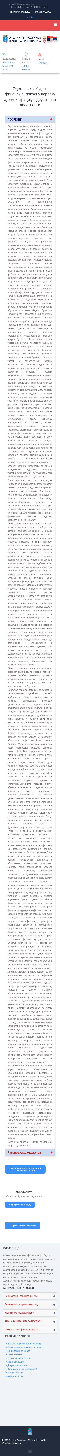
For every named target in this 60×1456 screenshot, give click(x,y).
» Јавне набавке (14, 1354)
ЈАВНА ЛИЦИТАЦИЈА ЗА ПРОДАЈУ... (24, 1321)
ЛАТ (46, 63)
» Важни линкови (14, 1372)
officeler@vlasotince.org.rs (21, 4)
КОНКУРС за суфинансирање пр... (22, 1329)
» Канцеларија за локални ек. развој (24, 1347)
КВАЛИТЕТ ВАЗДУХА (20, 12)
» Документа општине (17, 1365)
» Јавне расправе (15, 1362)
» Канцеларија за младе (18, 1351)
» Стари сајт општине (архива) (21, 1369)
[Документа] (24, 1181)
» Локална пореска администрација (24, 1344)
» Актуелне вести (14, 1376)
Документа (24, 1192)
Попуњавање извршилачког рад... (22, 1296)
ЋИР (40, 63)
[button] (55, 25)
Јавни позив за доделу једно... (20, 1313)
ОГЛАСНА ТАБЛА (43, 12)
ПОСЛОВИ (15, 119)
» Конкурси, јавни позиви (18, 1358)
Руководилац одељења (24, 1152)
